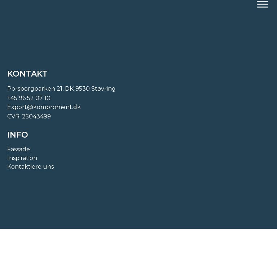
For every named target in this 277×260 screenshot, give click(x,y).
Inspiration (22, 158)
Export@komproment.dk (44, 107)
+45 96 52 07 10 (28, 98)
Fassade (18, 149)
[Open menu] (262, 4)
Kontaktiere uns (30, 166)
